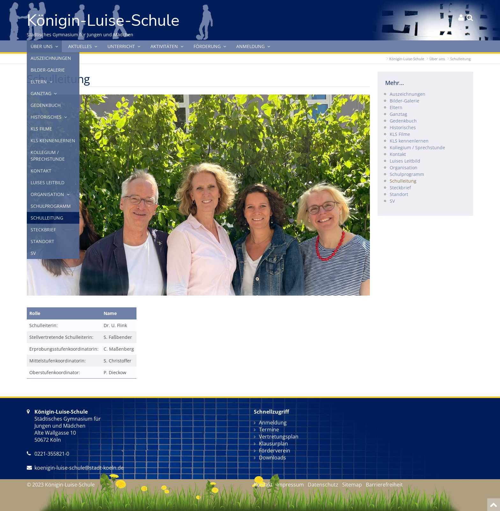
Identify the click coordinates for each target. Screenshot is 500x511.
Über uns (437, 58)
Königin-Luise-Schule (406, 58)
